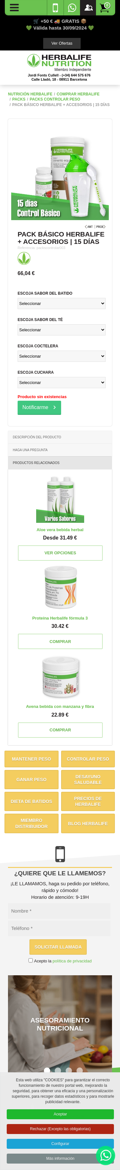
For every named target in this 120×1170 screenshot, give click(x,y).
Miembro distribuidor (31, 823)
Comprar (60, 641)
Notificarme (35, 407)
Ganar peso (31, 779)
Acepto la (63, 961)
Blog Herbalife (88, 823)
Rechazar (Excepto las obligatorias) (60, 1131)
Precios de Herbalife (88, 801)
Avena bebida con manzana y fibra (60, 706)
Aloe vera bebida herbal (60, 529)
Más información (60, 1160)
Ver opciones (60, 552)
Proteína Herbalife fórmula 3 (60, 618)
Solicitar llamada (58, 947)
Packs (18, 99)
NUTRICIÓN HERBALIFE (30, 94)
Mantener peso (31, 759)
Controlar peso (88, 759)
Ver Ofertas (62, 43)
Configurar (60, 1145)
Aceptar (60, 1116)
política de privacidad (72, 961)
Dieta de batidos (31, 801)
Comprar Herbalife (78, 94)
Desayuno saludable (88, 779)
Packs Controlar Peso (55, 99)
